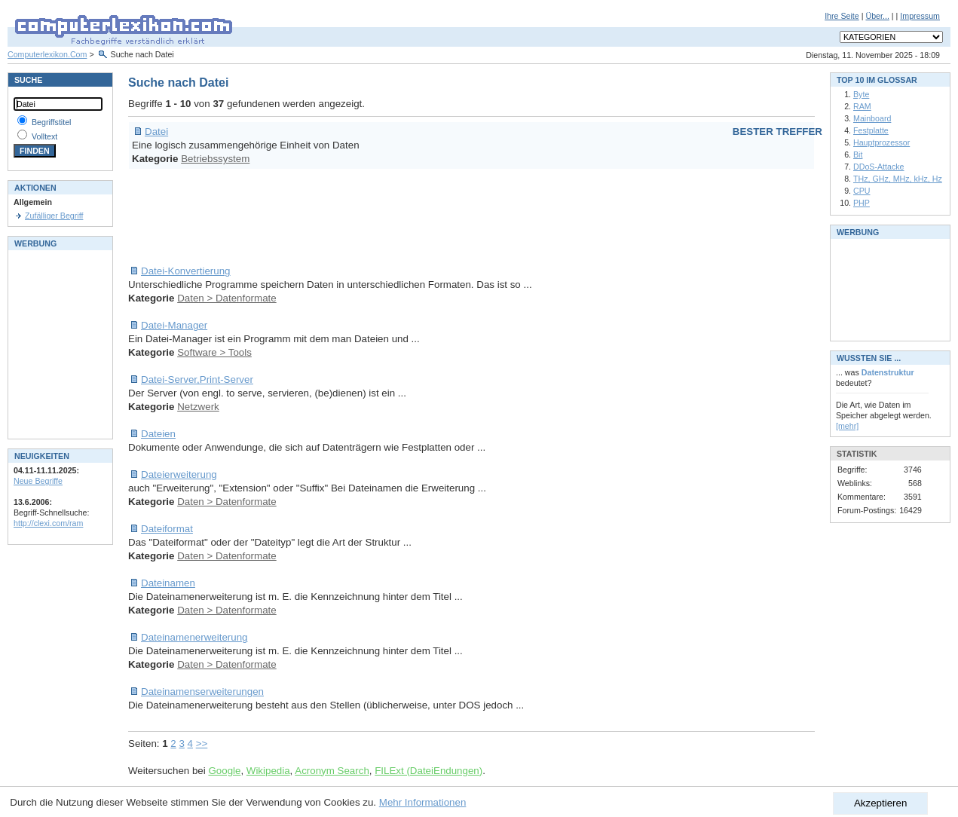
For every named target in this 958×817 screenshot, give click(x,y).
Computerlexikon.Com (47, 54)
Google (224, 770)
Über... (877, 15)
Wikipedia (268, 770)
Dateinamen (168, 583)
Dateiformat (167, 528)
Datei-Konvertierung (186, 271)
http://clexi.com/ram (48, 523)
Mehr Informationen (423, 802)
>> (202, 743)
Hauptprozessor (881, 142)
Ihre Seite (842, 15)
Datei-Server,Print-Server (197, 379)
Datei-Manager (174, 325)
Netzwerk (198, 406)
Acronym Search (332, 770)
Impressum (920, 15)
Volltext (44, 136)
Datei (156, 131)
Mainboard (872, 118)
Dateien (158, 433)
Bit (857, 154)
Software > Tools (214, 352)
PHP (861, 202)
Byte (861, 94)
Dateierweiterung (179, 474)
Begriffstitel (52, 122)
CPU (862, 190)
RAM (862, 106)
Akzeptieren (880, 803)
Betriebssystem (215, 158)
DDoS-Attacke (878, 166)
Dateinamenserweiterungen (202, 691)
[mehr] (847, 425)
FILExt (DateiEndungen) (428, 770)
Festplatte (871, 130)
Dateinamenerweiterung (194, 637)
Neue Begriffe (38, 480)
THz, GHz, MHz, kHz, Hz (897, 178)
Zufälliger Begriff (54, 215)
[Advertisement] (402, 217)
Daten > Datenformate (227, 298)
